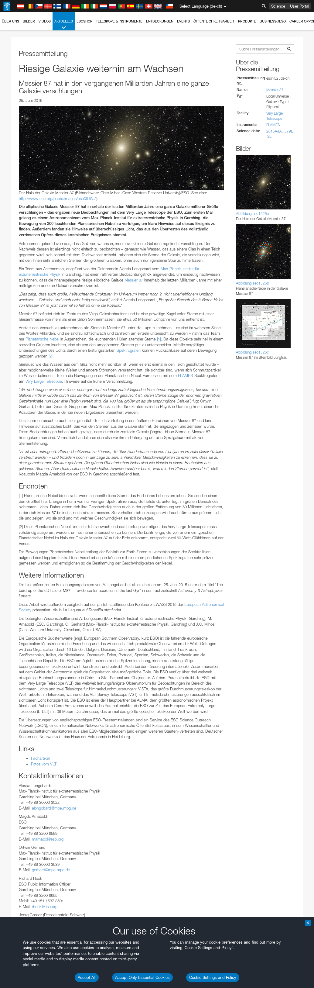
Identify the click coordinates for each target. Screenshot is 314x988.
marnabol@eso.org (47, 839)
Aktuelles (64, 24)
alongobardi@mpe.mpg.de (54, 808)
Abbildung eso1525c (252, 352)
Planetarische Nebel (42, 339)
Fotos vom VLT (43, 764)
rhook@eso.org (44, 906)
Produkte (247, 21)
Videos (45, 21)
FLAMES (185, 375)
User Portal (299, 6)
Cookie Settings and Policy (212, 977)
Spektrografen (129, 350)
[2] (51, 356)
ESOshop (84, 21)
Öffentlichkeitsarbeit (213, 21)
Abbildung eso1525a (252, 213)
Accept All (87, 977)
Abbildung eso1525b (252, 283)
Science (278, 6)
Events (183, 21)
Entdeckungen (159, 21)
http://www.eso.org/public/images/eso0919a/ (57, 198)
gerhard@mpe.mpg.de (51, 869)
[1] (159, 339)
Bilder (29, 21)
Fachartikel (40, 758)
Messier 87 (134, 280)
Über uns (10, 21)
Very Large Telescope (44, 381)
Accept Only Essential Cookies (142, 977)
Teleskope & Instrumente (119, 21)
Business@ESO (273, 21)
